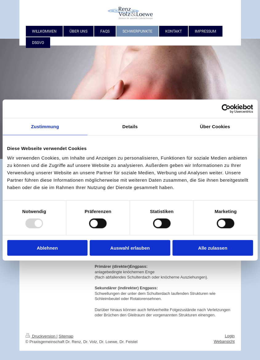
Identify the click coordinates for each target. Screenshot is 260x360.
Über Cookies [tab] (215, 126)
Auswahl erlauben (130, 248)
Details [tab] (130, 126)
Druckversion (41, 336)
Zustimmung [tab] (45, 126)
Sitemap (66, 336)
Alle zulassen (212, 248)
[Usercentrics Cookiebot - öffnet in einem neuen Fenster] (226, 108)
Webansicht (224, 341)
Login (230, 336)
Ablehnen (47, 248)
